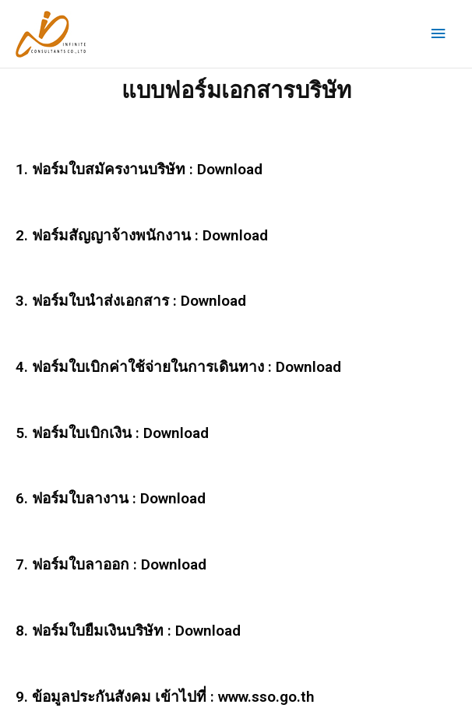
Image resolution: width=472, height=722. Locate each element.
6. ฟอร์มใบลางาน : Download (111, 498)
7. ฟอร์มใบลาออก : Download (111, 564)
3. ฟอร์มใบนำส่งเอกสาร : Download (131, 301)
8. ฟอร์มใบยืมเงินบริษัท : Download (128, 631)
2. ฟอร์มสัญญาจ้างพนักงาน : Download (142, 235)
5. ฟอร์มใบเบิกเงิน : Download (112, 433)
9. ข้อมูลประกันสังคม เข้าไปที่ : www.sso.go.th (165, 697)
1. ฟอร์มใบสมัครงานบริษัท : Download (139, 169)
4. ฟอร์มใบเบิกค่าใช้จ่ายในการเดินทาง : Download (178, 367)
